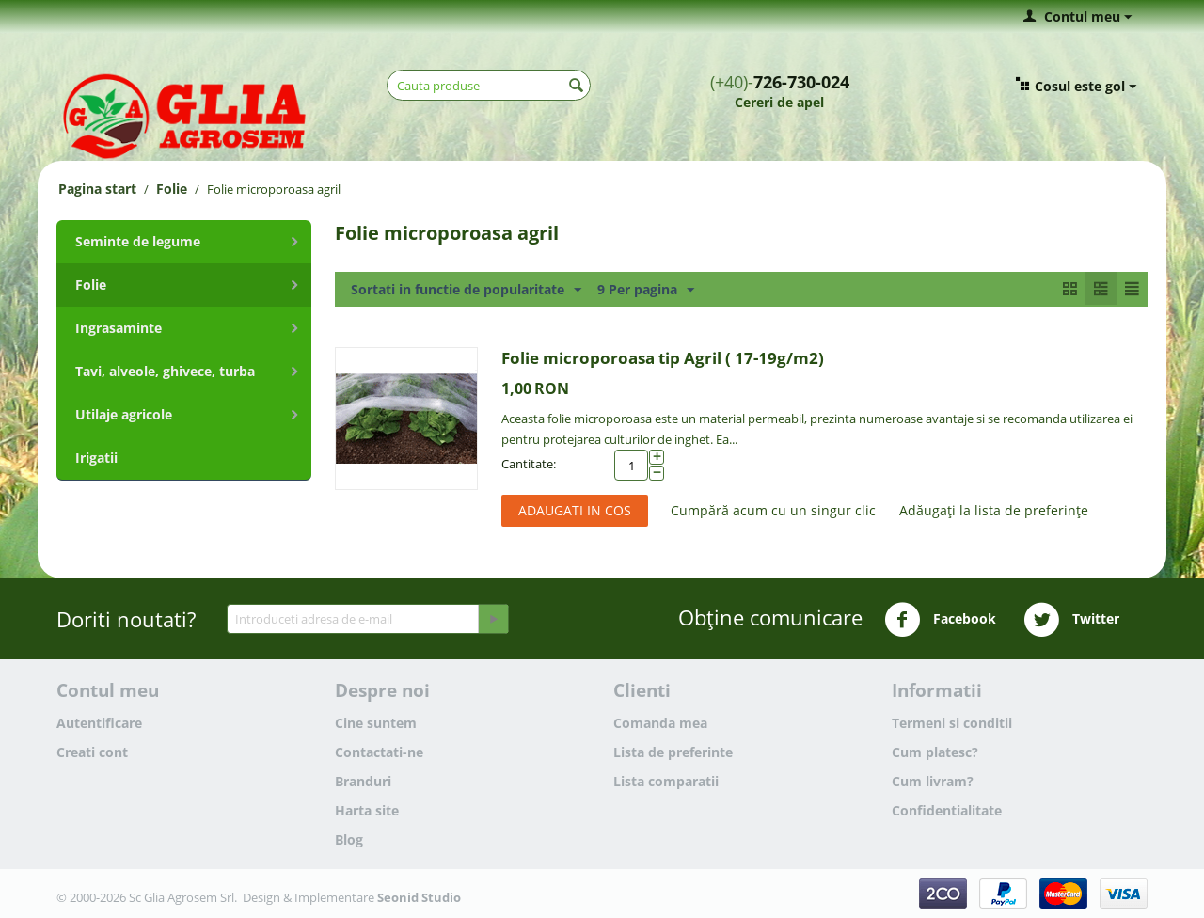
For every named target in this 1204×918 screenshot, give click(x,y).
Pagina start (97, 189)
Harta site (367, 810)
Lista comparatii (666, 781)
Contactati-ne (379, 752)
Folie (171, 189)
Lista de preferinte (673, 752)
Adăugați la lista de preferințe (993, 510)
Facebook (940, 620)
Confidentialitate (947, 810)
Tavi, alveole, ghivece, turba (165, 371)
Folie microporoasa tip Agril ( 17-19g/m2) (662, 358)
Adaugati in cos (574, 510)
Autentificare (99, 723)
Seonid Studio (419, 897)
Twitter (1071, 620)
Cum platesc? (935, 752)
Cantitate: (528, 463)
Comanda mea (660, 723)
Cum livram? (933, 781)
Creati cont (92, 752)
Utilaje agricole (123, 414)
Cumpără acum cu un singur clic (773, 510)
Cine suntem (376, 723)
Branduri (363, 781)
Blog (349, 839)
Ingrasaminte (118, 328)
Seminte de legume (137, 241)
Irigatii (96, 458)
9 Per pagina (645, 290)
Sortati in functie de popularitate (466, 290)
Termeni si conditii (952, 723)
